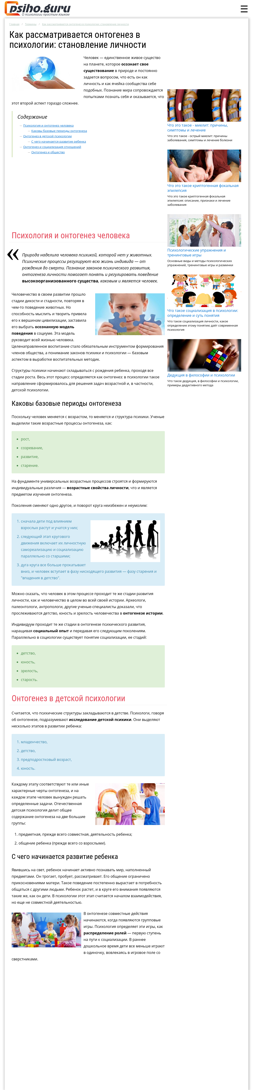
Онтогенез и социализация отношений (52, 147)
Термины (30, 24)
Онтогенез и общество (48, 152)
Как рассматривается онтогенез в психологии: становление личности (85, 24)
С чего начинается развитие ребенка (58, 141)
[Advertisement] (204, 56)
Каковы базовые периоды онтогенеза (59, 131)
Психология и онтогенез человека (48, 125)
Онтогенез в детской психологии (47, 136)
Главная (14, 24)
